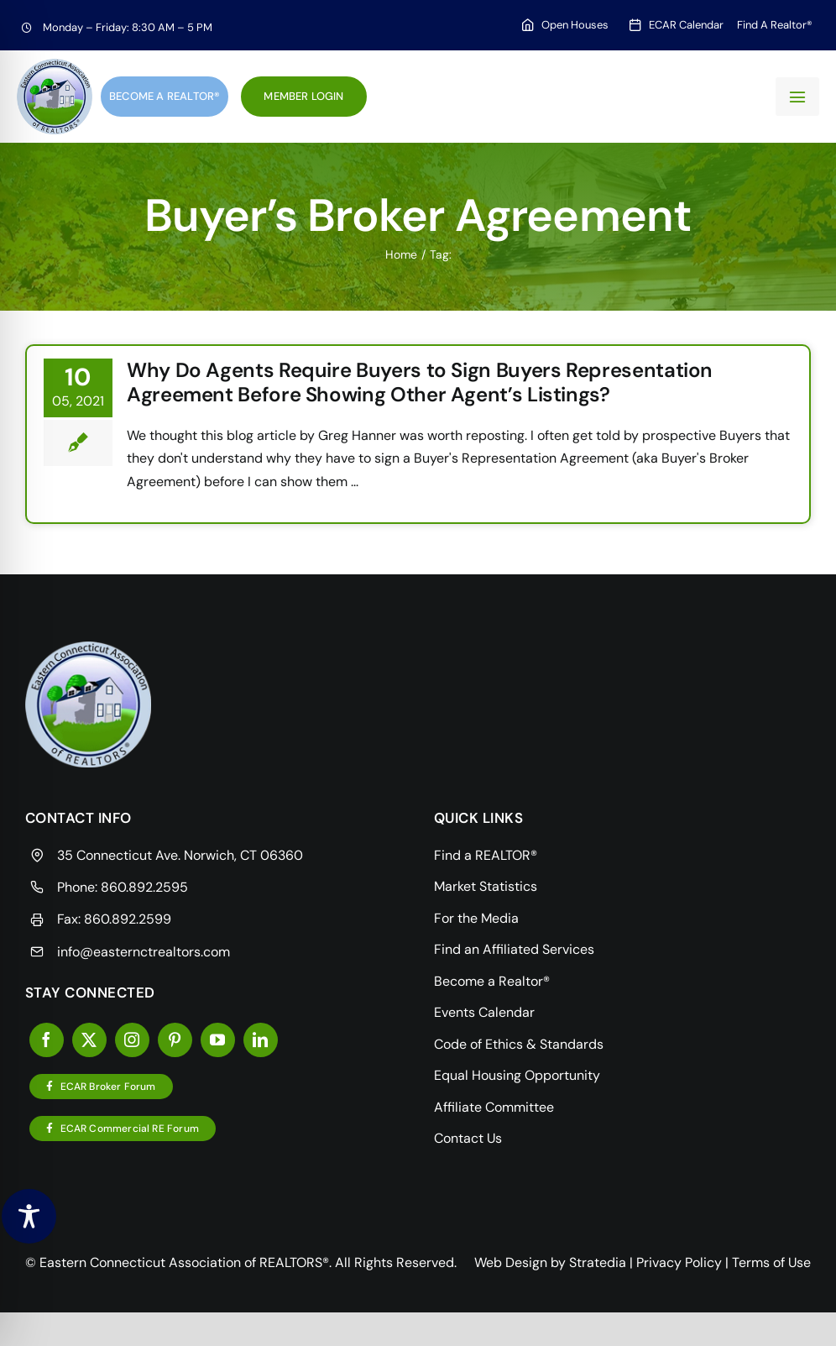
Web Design (510, 1262)
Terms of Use (771, 1262)
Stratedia (597, 1262)
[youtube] (218, 1040)
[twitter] (89, 1040)
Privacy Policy (679, 1262)
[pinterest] (175, 1040)
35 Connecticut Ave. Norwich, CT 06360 (180, 855)
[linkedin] (260, 1040)
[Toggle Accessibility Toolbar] (29, 1216)
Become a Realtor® (164, 96)
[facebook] (46, 1040)
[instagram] (132, 1040)
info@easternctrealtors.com (143, 952)
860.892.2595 (144, 887)
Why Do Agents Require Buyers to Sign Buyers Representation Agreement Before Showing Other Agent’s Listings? (420, 382)
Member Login (303, 96)
